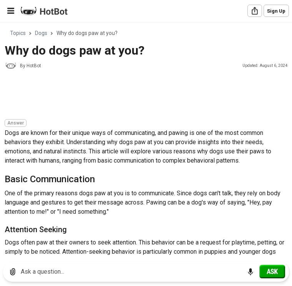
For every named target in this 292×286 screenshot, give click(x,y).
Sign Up (276, 11)
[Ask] (272, 271)
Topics (18, 33)
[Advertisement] (144, 95)
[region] (146, 139)
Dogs (41, 33)
